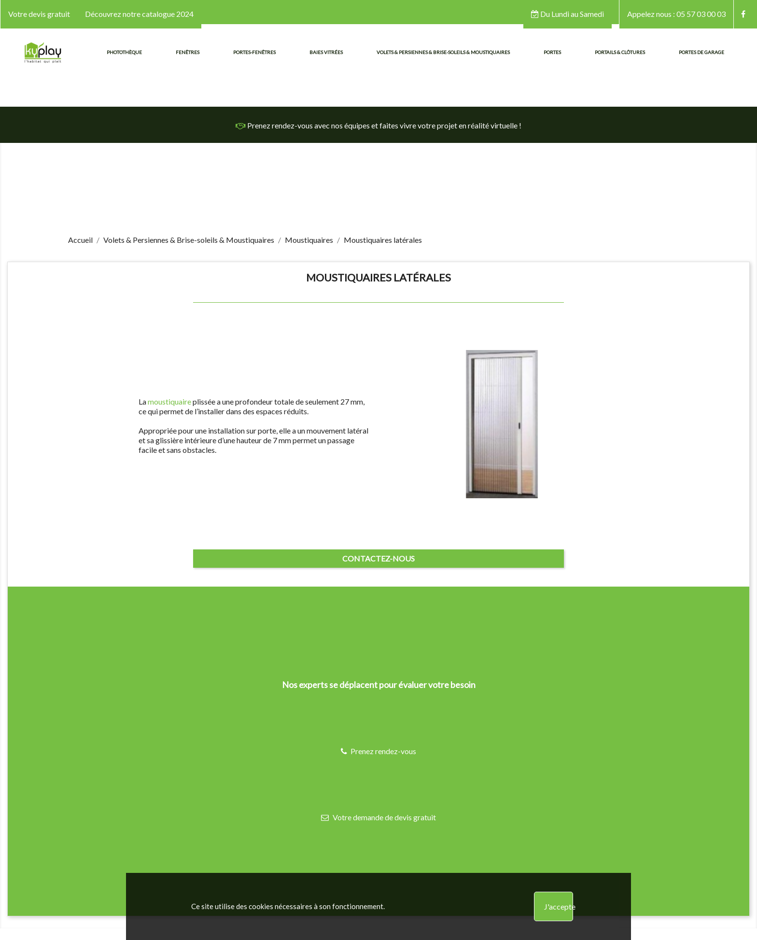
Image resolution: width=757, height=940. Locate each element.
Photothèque (124, 52)
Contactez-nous (378, 558)
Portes (552, 52)
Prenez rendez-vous (379, 751)
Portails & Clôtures (620, 52)
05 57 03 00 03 (676, 13)
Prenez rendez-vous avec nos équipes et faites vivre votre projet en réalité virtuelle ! (378, 125)
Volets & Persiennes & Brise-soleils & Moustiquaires (443, 52)
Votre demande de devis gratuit (378, 817)
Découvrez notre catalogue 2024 (139, 13)
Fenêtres (187, 52)
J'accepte (558, 906)
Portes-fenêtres (254, 52)
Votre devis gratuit (39, 13)
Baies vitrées (326, 52)
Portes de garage (701, 52)
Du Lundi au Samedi (567, 13)
